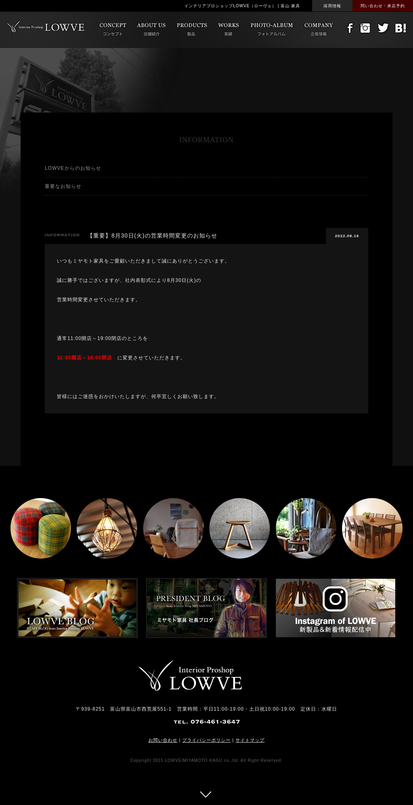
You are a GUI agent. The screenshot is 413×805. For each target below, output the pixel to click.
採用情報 (332, 6)
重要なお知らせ (63, 186)
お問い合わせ (162, 740)
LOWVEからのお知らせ (73, 168)
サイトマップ (250, 740)
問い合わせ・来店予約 (383, 6)
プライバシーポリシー (206, 740)
